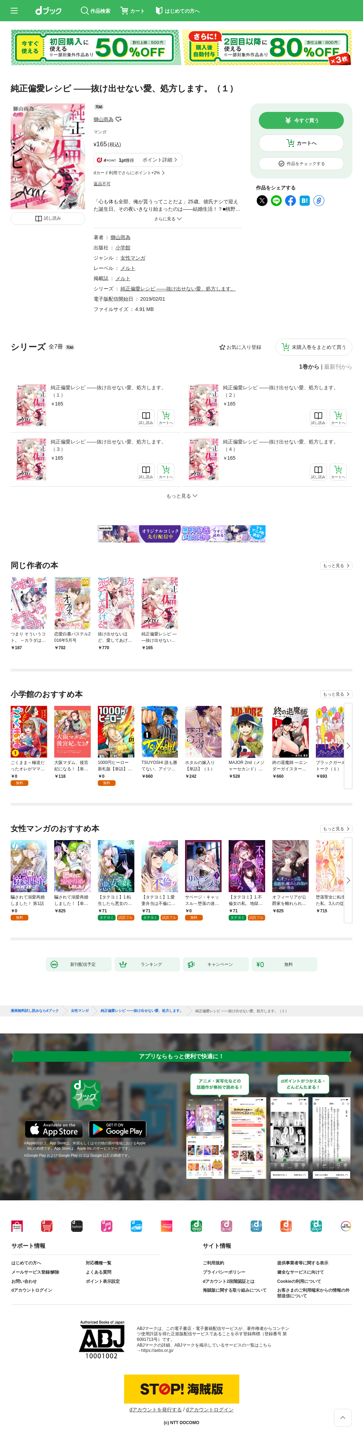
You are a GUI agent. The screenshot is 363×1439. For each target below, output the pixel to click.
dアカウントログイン (31, 1290)
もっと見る (333, 565)
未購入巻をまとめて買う (319, 347)
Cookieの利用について (299, 1281)
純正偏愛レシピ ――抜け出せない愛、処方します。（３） (108, 445)
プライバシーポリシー (224, 1272)
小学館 (123, 247)
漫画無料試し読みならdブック (35, 1011)
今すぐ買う (306, 120)
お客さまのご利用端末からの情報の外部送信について (313, 1293)
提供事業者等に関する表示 (302, 1262)
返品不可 (102, 183)
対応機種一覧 (98, 1262)
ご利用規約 (213, 1262)
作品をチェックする (306, 163)
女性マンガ (133, 258)
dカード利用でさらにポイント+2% (127, 172)
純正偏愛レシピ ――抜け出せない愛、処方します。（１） (108, 391)
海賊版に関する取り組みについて (235, 1290)
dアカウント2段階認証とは (229, 1281)
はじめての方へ (26, 1262)
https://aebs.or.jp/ (157, 1350)
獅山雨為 (103, 119)
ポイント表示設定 (103, 1281)
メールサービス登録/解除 (35, 1272)
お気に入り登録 (244, 347)
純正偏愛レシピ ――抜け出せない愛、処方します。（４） (281, 445)
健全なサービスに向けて (300, 1272)
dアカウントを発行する (155, 1409)
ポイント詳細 (157, 160)
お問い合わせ (24, 1281)
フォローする (118, 119)
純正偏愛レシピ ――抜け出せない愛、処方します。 (178, 288)
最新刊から (338, 367)
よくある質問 (98, 1272)
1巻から (309, 367)
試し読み (52, 218)
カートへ (307, 143)
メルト (128, 268)
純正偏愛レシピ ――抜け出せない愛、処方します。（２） (281, 391)
